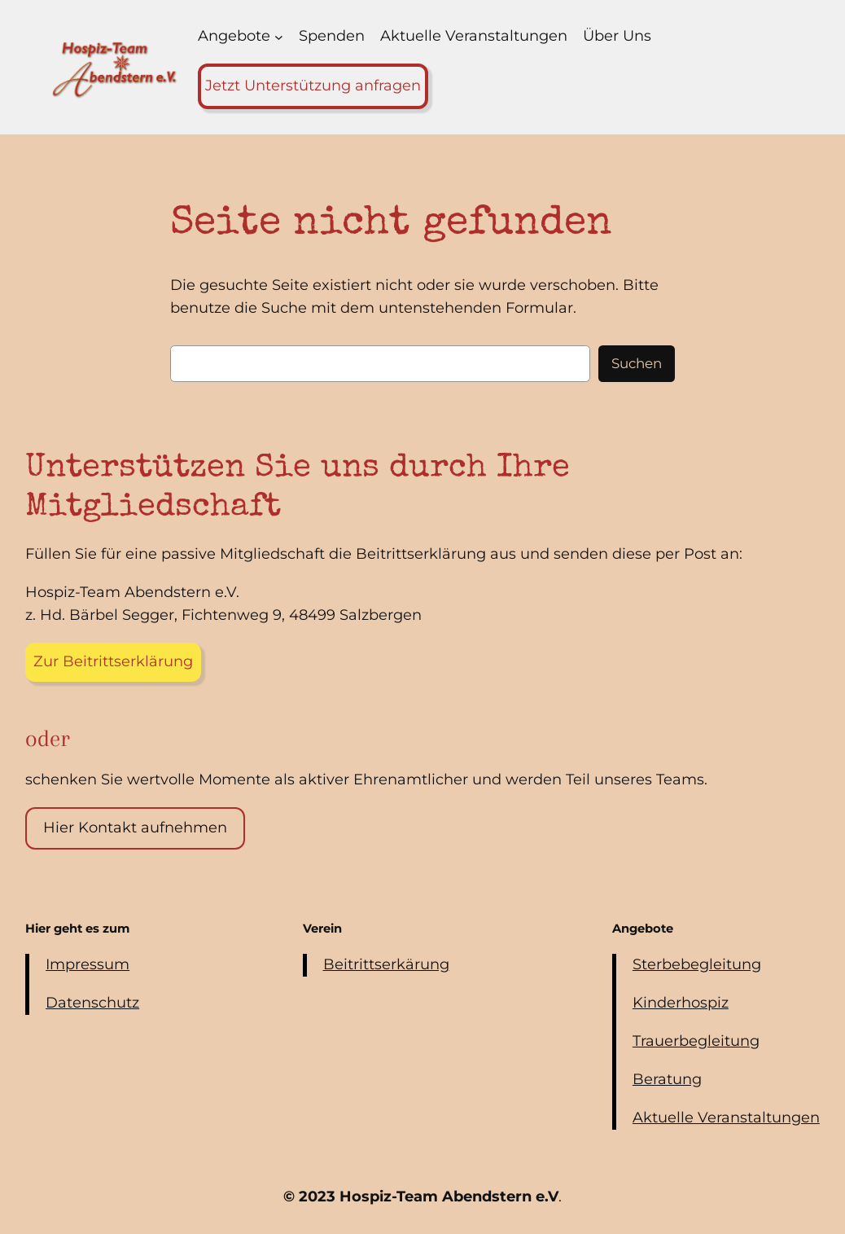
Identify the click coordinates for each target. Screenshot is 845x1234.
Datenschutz (92, 1003)
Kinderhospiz (681, 1003)
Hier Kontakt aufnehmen (135, 828)
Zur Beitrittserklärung (113, 661)
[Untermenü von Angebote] (278, 37)
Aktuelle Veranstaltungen (726, 1117)
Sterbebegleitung (697, 964)
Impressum (87, 964)
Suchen (636, 363)
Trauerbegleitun (691, 1041)
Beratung (667, 1079)
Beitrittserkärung (386, 964)
